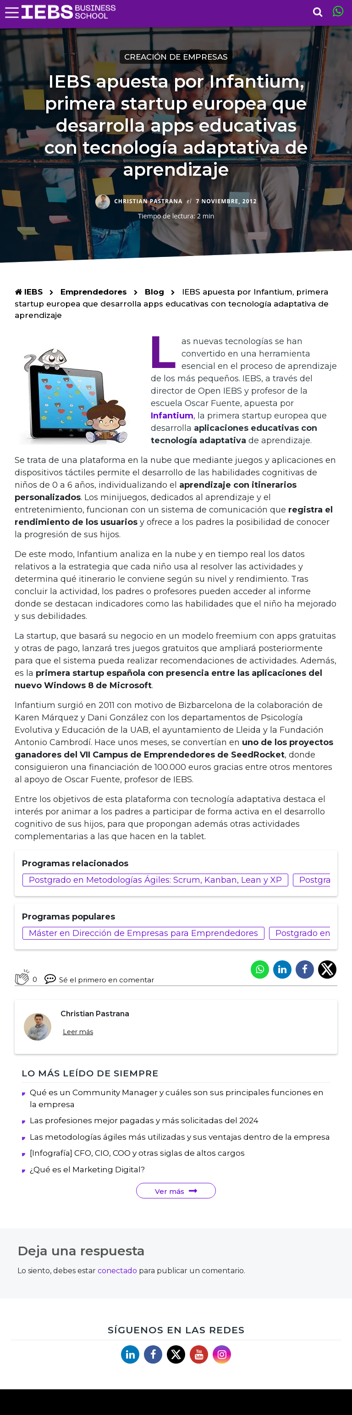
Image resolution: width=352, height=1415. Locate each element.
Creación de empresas (176, 56)
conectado (117, 1270)
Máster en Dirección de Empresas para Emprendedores (143, 933)
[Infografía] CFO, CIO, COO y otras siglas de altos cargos (137, 1153)
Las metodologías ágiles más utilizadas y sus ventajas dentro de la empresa (180, 1137)
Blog (154, 291)
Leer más (78, 1032)
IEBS (29, 291)
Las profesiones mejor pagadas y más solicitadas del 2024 (144, 1120)
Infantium (172, 416)
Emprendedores (94, 291)
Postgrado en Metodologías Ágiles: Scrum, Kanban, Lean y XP (155, 880)
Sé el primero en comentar (99, 978)
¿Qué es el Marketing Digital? (87, 1169)
